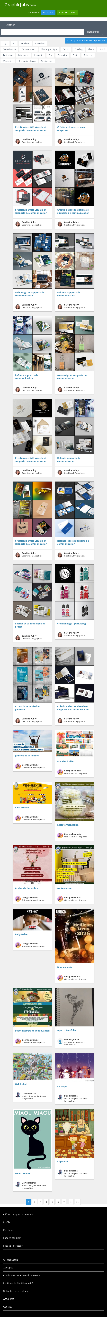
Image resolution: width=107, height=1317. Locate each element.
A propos (8, 1267)
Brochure (25, 43)
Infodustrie (12, 1259)
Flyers (91, 49)
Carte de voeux (28, 49)
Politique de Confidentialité (18, 1283)
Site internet (46, 61)
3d (14, 43)
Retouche (88, 55)
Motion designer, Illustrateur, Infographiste (30, 1096)
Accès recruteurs (67, 12)
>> (77, 1202)
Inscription (48, 12)
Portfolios (8, 1230)
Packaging (62, 55)
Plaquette (38, 55)
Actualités (8, 1298)
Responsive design (27, 61)
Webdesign (8, 61)
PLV (50, 55)
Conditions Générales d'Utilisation (22, 1275)
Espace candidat (12, 1237)
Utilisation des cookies (15, 1291)
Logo (5, 43)
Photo (75, 55)
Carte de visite (9, 49)
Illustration (7, 55)
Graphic (20, 4)
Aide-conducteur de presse (30, 766)
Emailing (79, 49)
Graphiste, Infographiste (28, 141)
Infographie (23, 55)
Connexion (34, 12)
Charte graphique (49, 49)
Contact (7, 1306)
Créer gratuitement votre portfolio (86, 40)
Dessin (66, 49)
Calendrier (40, 43)
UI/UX (102, 49)
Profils (6, 1222)
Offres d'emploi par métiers (18, 1214)
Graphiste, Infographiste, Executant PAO (71, 1042)
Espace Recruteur (13, 1245)
